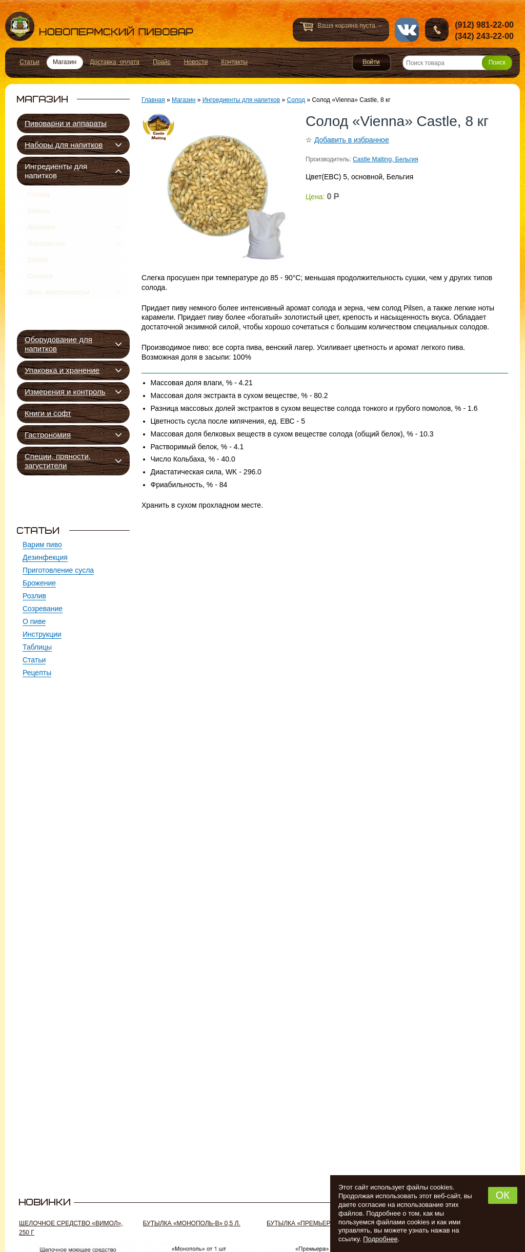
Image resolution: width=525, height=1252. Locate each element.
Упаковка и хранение (62, 370)
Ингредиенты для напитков (56, 171)
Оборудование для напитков (58, 344)
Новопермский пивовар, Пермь (99, 26)
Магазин (183, 99)
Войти (371, 62)
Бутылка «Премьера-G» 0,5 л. (314, 1223)
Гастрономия (48, 434)
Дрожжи (41, 236)
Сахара (40, 296)
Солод (38, 196)
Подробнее (380, 1239)
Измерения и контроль (65, 391)
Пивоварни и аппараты (66, 123)
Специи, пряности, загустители (58, 461)
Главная (153, 99)
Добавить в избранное (351, 140)
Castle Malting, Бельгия (385, 159)
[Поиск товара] (457, 62)
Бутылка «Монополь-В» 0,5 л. (191, 1223)
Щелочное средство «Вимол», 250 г (71, 1228)
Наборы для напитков (64, 144)
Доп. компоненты (58, 316)
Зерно (38, 276)
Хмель (38, 216)
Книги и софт (48, 413)
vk (407, 30)
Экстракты (46, 256)
